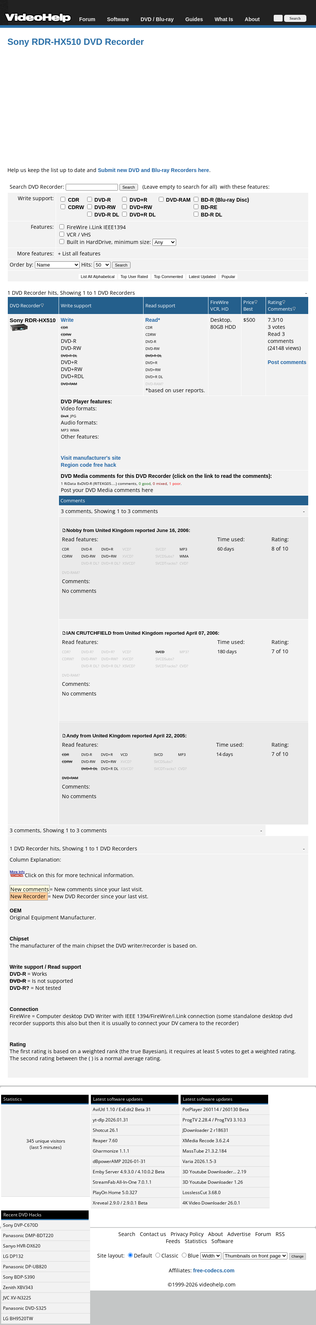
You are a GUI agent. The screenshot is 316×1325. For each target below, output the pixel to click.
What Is (224, 19)
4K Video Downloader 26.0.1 (211, 1203)
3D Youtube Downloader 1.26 (212, 1182)
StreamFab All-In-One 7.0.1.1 (122, 1182)
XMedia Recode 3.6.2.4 (205, 1140)
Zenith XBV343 (18, 1287)
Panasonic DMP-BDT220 (28, 1235)
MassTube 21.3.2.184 (204, 1151)
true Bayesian (148, 1051)
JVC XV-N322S (17, 1298)
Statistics (196, 1241)
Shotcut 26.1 (105, 1130)
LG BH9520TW (18, 1318)
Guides (194, 19)
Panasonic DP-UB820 (25, 1266)
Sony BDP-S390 (19, 1277)
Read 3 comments (281, 337)
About (252, 19)
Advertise (239, 1234)
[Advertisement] (161, 105)
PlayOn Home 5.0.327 (115, 1192)
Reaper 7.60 (105, 1140)
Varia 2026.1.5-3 (199, 1161)
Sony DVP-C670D (20, 1225)
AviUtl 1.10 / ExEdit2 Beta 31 (122, 1109)
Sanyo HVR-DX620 (21, 1246)
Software (118, 19)
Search (126, 1234)
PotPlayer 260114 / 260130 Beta (215, 1109)
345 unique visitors (45, 1141)
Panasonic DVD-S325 (24, 1308)
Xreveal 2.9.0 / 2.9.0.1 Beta (120, 1203)
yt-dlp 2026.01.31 (110, 1120)
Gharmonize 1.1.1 (111, 1151)
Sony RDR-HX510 (33, 320)
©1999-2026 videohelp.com (202, 1284)
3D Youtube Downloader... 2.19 (214, 1172)
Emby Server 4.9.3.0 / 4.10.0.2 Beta (129, 1172)
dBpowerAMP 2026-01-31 (119, 1161)
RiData (70, 483)
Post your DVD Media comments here (107, 489)
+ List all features (79, 253)
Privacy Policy (187, 1234)
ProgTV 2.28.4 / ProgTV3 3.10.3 (214, 1120)
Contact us (153, 1234)
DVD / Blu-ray (157, 19)
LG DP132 (13, 1256)
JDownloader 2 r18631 (205, 1130)
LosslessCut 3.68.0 (201, 1192)
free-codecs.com (213, 1270)
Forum (87, 19)
